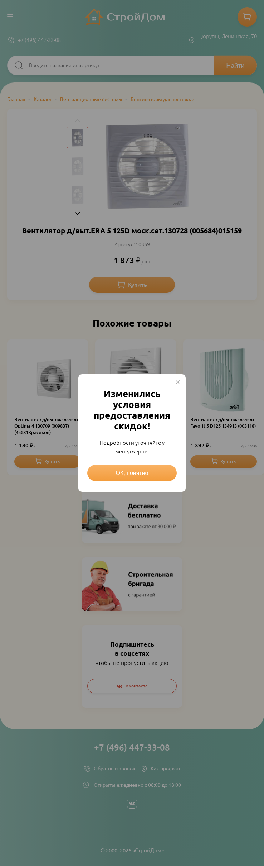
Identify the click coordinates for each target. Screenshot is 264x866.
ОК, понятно (132, 473)
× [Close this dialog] (177, 382)
